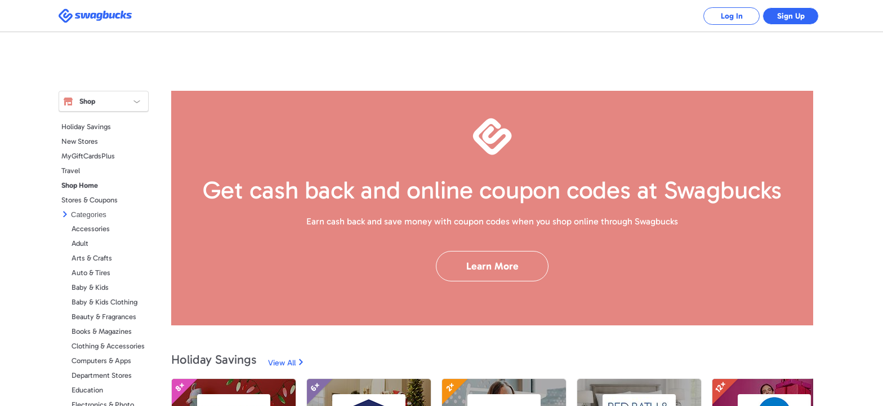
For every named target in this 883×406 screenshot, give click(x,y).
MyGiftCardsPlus (88, 156)
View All (282, 363)
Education (87, 390)
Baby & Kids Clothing (104, 302)
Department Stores (102, 375)
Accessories (91, 228)
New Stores (79, 141)
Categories (88, 214)
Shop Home (79, 185)
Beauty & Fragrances (104, 316)
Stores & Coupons (89, 200)
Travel (70, 170)
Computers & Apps (101, 360)
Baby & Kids (90, 287)
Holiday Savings (86, 126)
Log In (732, 16)
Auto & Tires (91, 272)
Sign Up (791, 16)
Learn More (492, 266)
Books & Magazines (102, 331)
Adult (80, 243)
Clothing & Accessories (108, 346)
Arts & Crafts (92, 258)
